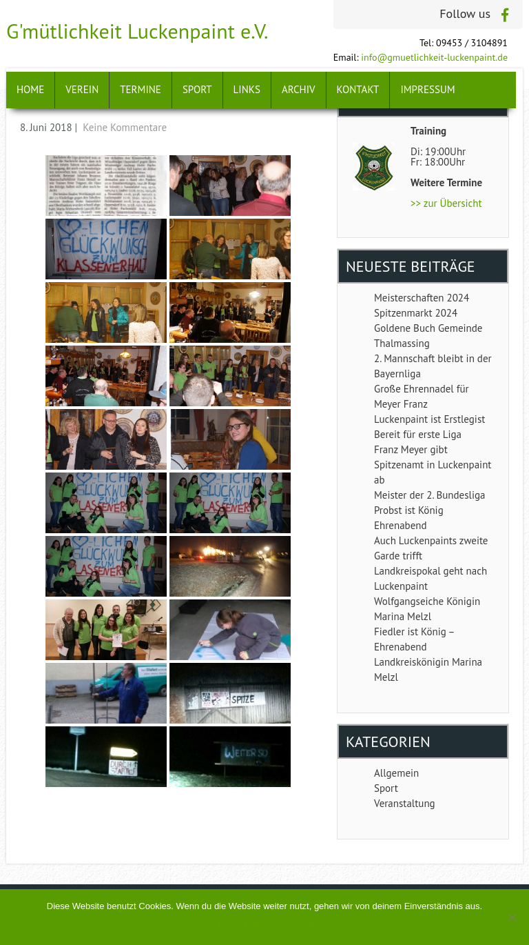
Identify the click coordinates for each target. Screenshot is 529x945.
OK (204, 924)
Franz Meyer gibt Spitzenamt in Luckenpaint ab (432, 464)
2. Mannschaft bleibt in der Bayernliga (433, 366)
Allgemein (396, 772)
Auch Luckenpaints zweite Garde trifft (431, 548)
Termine (140, 89)
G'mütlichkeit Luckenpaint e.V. (137, 30)
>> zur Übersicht (446, 203)
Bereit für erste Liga (417, 434)
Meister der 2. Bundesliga (429, 494)
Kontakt (358, 89)
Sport (197, 89)
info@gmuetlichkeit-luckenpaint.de (434, 57)
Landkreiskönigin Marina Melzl (428, 669)
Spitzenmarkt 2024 (415, 312)
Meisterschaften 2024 (421, 297)
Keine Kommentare (125, 127)
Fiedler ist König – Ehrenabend (414, 639)
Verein (81, 89)
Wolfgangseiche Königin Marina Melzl (427, 609)
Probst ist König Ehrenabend (409, 518)
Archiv (298, 89)
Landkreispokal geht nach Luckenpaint (430, 578)
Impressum (427, 89)
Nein (227, 924)
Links (247, 89)
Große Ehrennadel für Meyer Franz (421, 396)
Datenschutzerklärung (287, 924)
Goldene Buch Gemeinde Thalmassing (428, 335)
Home (30, 89)
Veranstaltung (404, 803)
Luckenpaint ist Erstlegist (429, 419)
